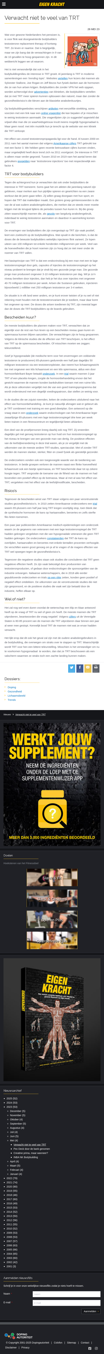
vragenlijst (51, 113)
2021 (9, 1182)
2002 (9, 1262)
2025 (9, 1098)
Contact (85, 1342)
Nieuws (7, 714)
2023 (9, 1106)
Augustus (15, 1127)
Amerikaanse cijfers (64, 143)
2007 (9, 1241)
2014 (9, 1211)
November (15, 1115)
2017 (9, 1199)
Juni (12, 1136)
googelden (23, 161)
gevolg (51, 213)
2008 (9, 1237)
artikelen (53, 108)
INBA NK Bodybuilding (26, 1157)
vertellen (63, 78)
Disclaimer (11, 1347)
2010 (9, 1228)
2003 (9, 1258)
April (12, 1161)
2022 (9, 1178)
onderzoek (49, 373)
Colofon (58, 1342)
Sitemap (71, 1342)
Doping (12, 687)
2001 (9, 1266)
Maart (13, 1165)
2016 (9, 1203)
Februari (14, 1169)
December (15, 1111)
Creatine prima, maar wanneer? (31, 1153)
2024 (9, 1102)
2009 (9, 1232)
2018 (9, 1195)
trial (66, 373)
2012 (9, 1220)
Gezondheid (15, 691)
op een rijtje (54, 577)
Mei (12, 1140)
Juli (12, 1132)
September (16, 1123)
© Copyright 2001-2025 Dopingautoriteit (27, 1342)
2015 (9, 1207)
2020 (9, 1186)
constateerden (55, 538)
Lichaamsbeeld (16, 695)
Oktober (14, 1119)
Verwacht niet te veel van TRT (30, 1144)
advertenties (41, 91)
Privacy (25, 1347)
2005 (9, 1249)
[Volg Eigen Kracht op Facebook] (89, 1348)
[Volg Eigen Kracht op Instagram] (96, 1348)
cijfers (72, 616)
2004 (9, 1253)
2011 (9, 1224)
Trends (12, 699)
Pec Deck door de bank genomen (32, 1148)
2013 (9, 1216)
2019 (9, 1190)
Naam (6, 1293)
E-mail (6, 1302)
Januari (14, 1174)
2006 (9, 1245)
